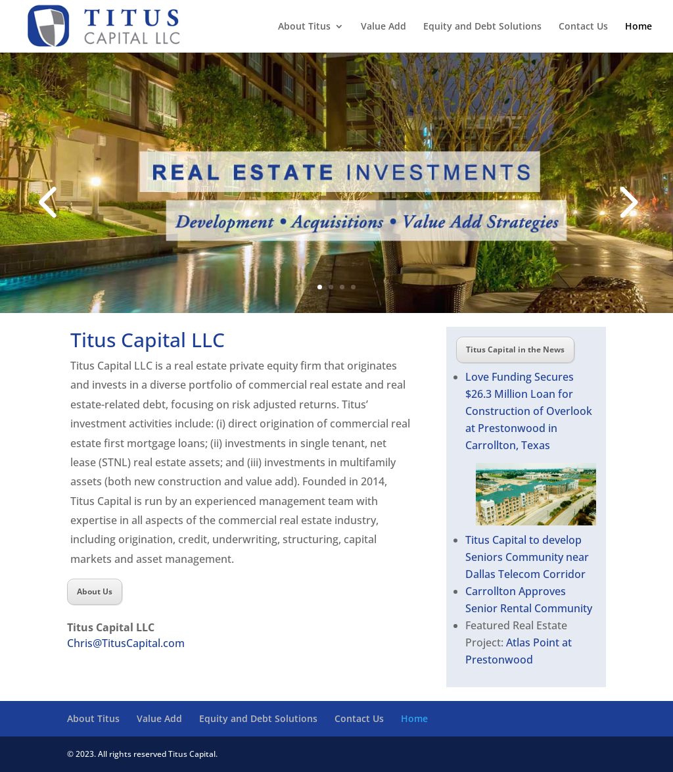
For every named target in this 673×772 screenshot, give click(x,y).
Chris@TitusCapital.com (126, 643)
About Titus (304, 27)
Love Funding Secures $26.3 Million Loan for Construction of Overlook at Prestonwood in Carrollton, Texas (528, 411)
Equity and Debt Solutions (482, 27)
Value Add (383, 27)
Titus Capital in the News (515, 349)
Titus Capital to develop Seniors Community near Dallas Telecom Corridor (527, 557)
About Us (94, 591)
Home (638, 27)
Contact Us (583, 27)
